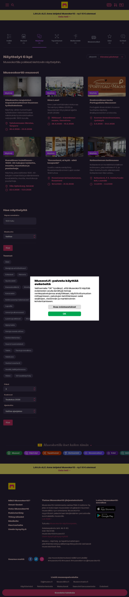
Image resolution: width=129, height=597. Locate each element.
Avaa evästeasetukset (64, 307)
